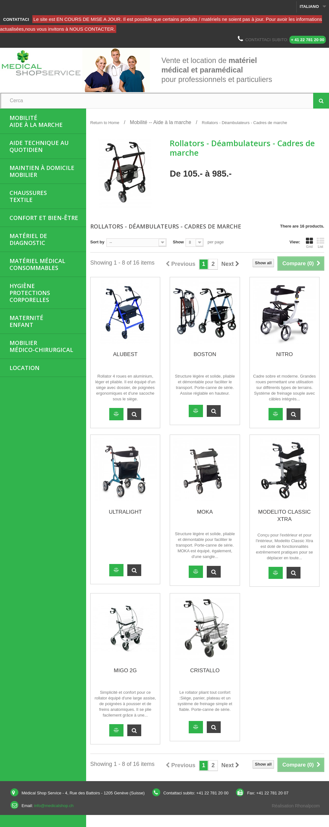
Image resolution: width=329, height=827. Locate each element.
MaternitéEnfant (26, 321)
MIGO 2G (125, 670)
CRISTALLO (204, 670)
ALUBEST (125, 354)
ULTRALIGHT (125, 512)
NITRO (284, 354)
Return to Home (104, 122)
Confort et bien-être (43, 218)
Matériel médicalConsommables (37, 264)
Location (24, 368)
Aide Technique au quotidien (39, 146)
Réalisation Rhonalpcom (296, 805)
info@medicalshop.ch (53, 805)
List (320, 242)
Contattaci (16, 19)
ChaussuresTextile (28, 196)
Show (178, 242)
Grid (309, 242)
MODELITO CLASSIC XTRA (284, 515)
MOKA (205, 512)
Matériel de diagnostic (28, 239)
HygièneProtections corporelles (29, 293)
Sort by (97, 242)
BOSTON (204, 354)
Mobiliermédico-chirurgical (41, 346)
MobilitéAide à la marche (36, 121)
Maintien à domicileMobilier (41, 171)
